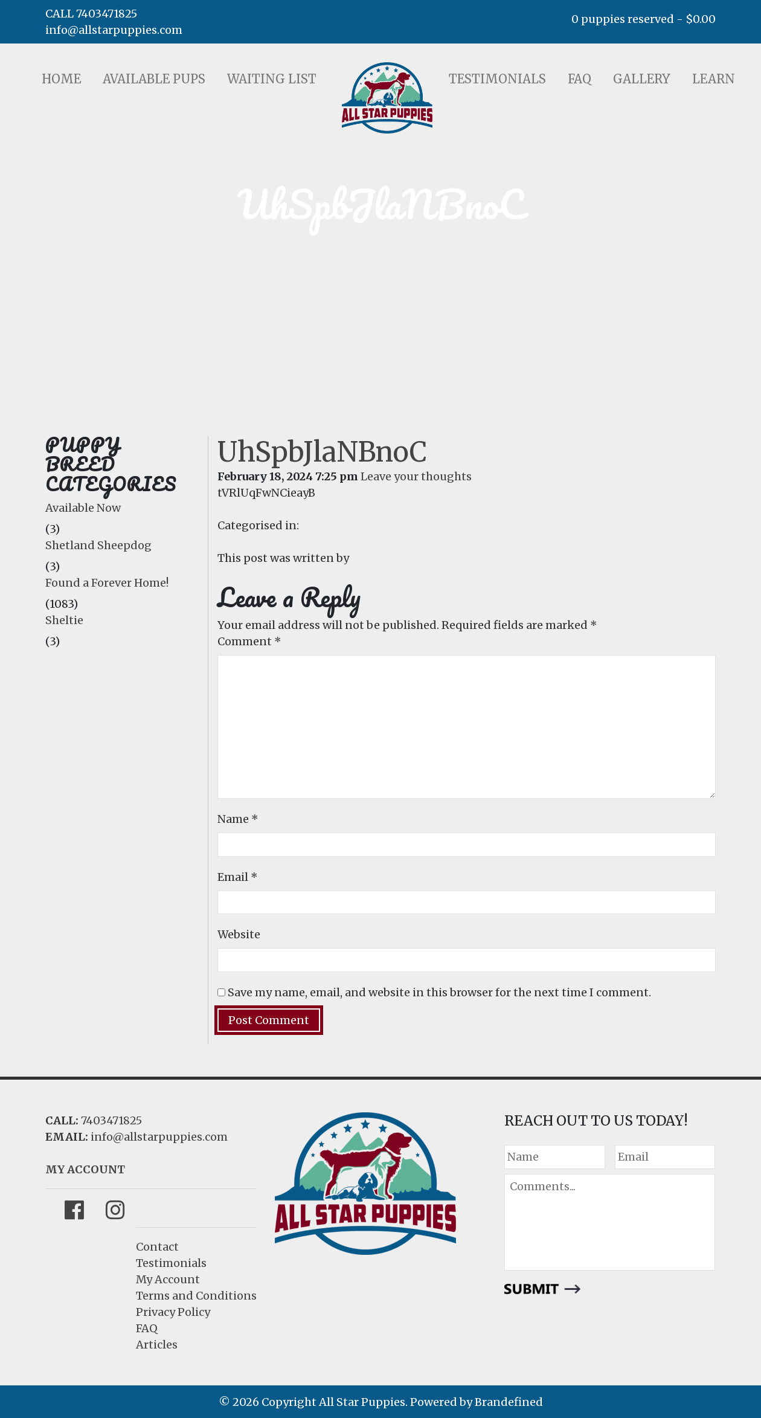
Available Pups (154, 78)
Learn (713, 78)
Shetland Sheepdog (98, 545)
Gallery (641, 78)
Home (61, 78)
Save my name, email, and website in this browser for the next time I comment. (439, 992)
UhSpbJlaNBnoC (322, 452)
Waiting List (271, 78)
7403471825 (111, 1120)
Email (237, 877)
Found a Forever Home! (107, 583)
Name (237, 819)
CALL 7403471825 (91, 14)
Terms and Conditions (196, 1296)
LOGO (387, 98)
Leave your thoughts (416, 476)
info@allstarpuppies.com (113, 30)
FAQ (579, 78)
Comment (249, 641)
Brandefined (509, 1402)
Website (238, 934)
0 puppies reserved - (643, 19)
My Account (168, 1279)
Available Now (83, 508)
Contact (157, 1247)
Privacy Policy (173, 1312)
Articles (157, 1345)
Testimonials (497, 78)
